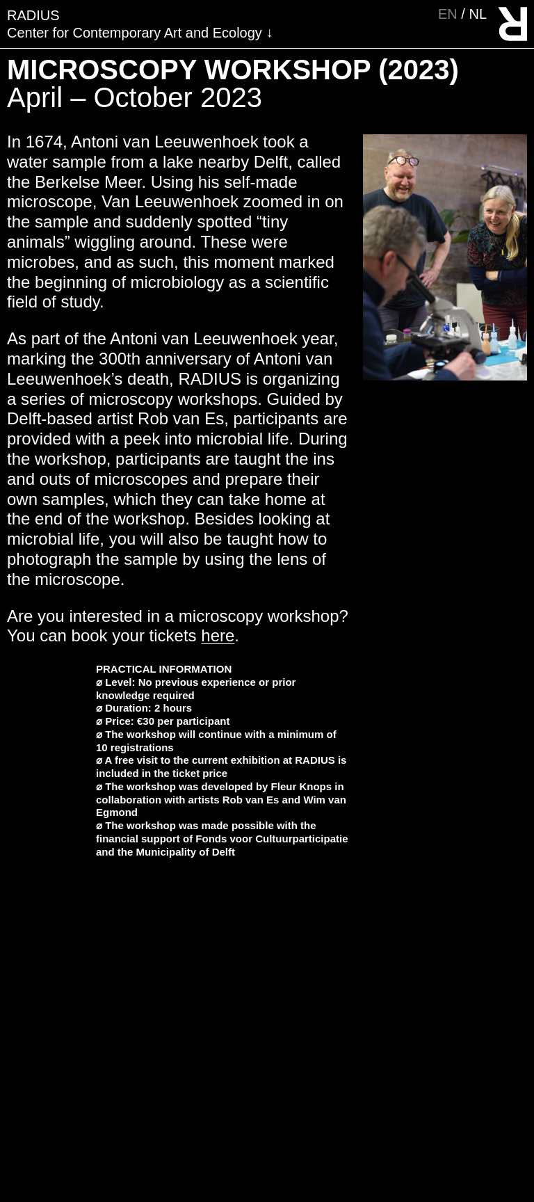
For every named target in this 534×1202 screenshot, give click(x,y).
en (449, 14)
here (217, 635)
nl (478, 14)
